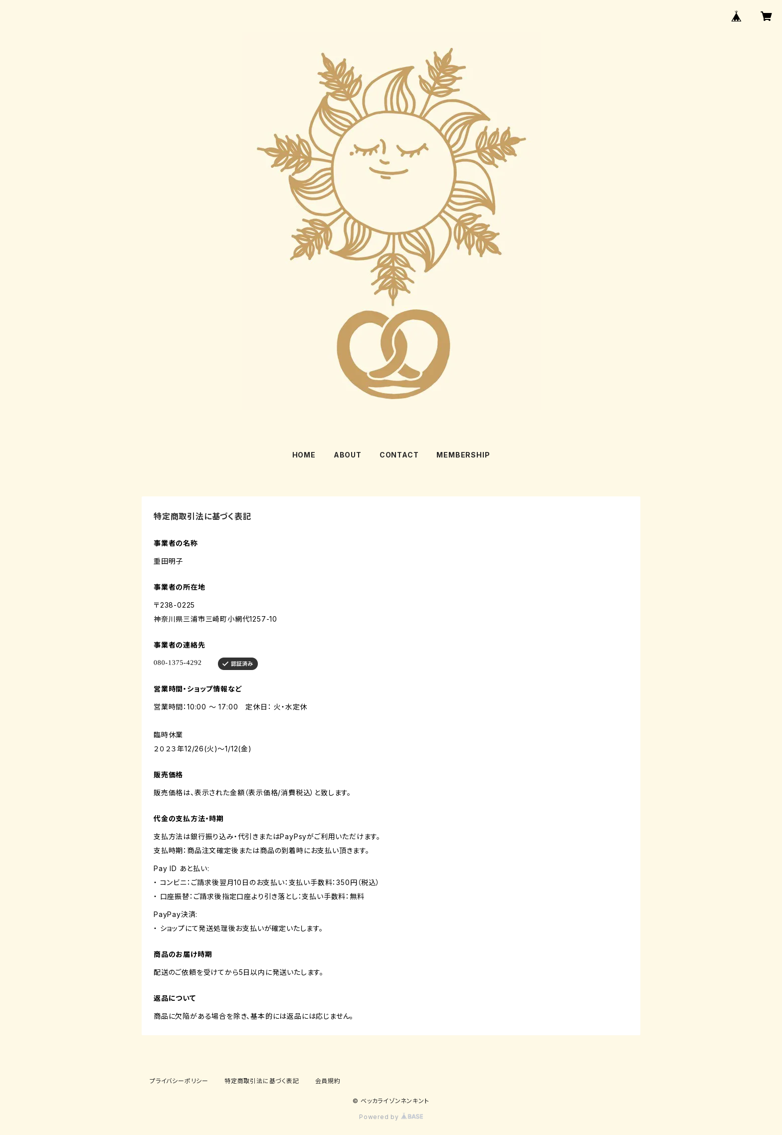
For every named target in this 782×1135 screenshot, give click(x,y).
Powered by (391, 1117)
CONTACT (399, 455)
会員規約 (328, 1081)
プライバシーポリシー (179, 1081)
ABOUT (348, 455)
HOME (304, 455)
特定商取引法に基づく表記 (261, 1081)
